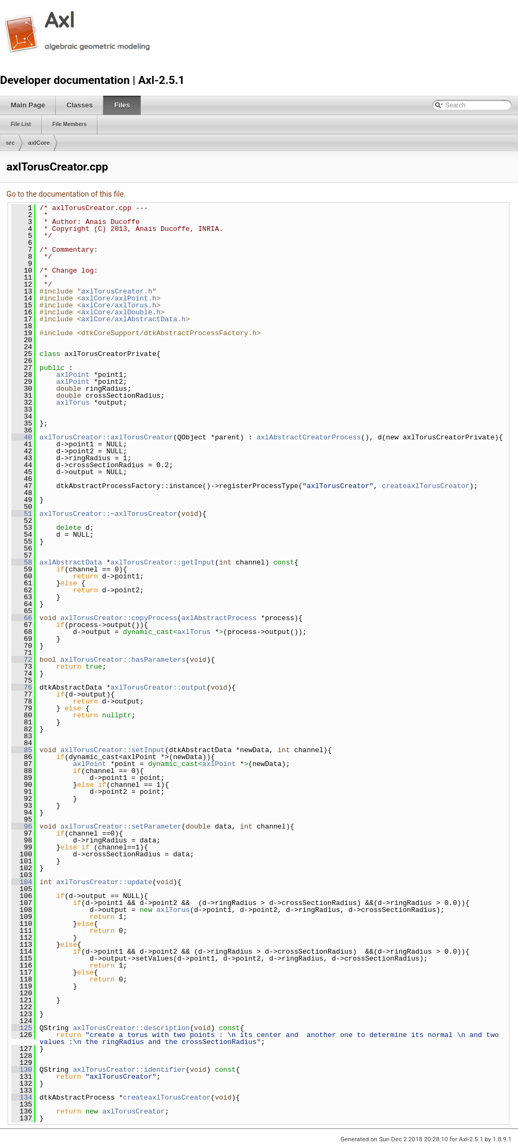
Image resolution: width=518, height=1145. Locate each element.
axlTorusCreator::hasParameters (123, 659)
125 (21, 1028)
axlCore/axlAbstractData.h (133, 319)
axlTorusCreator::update (104, 882)
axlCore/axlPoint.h (118, 298)
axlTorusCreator (133, 1111)
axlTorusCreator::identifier (129, 1069)
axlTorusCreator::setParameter (120, 826)
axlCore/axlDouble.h (121, 312)
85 (21, 750)
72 (21, 659)
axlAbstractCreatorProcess (308, 437)
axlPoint (72, 375)
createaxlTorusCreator (425, 486)
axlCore (39, 143)
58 (21, 562)
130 (21, 1069)
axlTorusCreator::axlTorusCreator (106, 437)
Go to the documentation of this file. (66, 194)
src (10, 143)
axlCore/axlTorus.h (118, 305)
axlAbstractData (71, 562)
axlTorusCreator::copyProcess (118, 618)
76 (21, 687)
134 (21, 1097)
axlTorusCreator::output (158, 687)
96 (21, 826)
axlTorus (72, 402)
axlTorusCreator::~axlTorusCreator (108, 514)
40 (21, 437)
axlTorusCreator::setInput (112, 750)
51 (21, 514)
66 (21, 618)
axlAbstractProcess (218, 618)
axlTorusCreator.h (117, 291)
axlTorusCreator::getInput (162, 562)
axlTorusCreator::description (131, 1028)
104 (21, 882)
